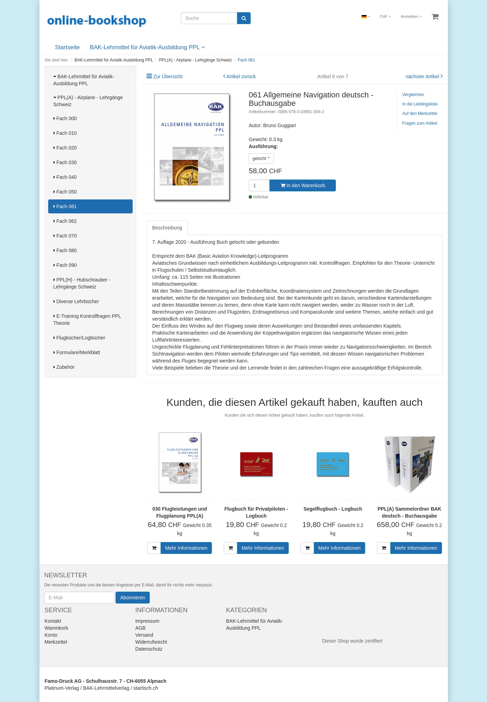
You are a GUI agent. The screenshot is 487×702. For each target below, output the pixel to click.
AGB (140, 628)
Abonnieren (132, 597)
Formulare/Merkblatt (76, 352)
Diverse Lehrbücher (76, 301)
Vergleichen (413, 94)
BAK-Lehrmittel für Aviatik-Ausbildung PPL (147, 47)
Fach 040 (65, 177)
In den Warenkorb (303, 185)
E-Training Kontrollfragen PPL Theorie (87, 319)
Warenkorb (56, 628)
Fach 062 (65, 221)
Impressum (147, 621)
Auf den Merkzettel (419, 113)
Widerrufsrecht (151, 642)
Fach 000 (65, 118)
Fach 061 (65, 206)
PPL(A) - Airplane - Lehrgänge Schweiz (88, 101)
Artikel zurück (241, 76)
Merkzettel (56, 642)
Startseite (67, 47)
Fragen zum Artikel (419, 123)
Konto (51, 635)
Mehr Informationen (186, 548)
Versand (144, 635)
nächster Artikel (423, 76)
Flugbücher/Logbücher (79, 338)
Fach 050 (65, 192)
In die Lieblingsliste (419, 104)
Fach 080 (65, 250)
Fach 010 (65, 133)
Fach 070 (65, 236)
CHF (385, 16)
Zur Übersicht (168, 76)
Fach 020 (65, 148)
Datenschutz (148, 649)
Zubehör (64, 367)
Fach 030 (65, 162)
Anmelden (411, 16)
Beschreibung (167, 228)
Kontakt (53, 621)
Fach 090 (65, 265)
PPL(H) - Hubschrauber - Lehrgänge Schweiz (82, 283)
